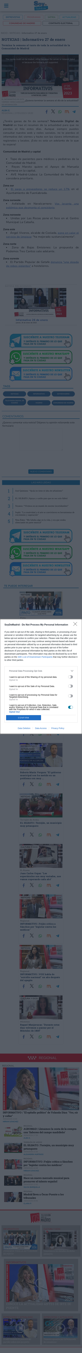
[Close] (76, 625)
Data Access (41, 728)
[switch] (70, 676)
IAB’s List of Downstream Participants (35, 657)
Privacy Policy (57, 728)
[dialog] (41, 676)
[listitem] (41, 670)
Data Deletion (24, 728)
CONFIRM (23, 718)
